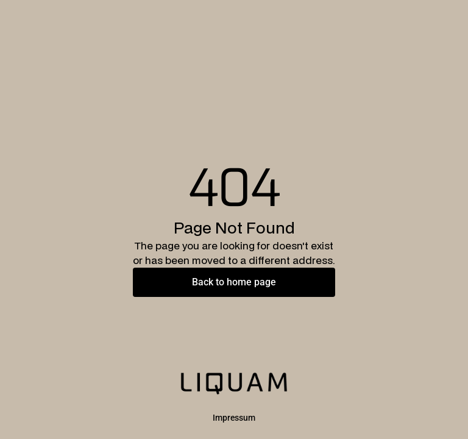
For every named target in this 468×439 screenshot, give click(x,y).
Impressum (234, 418)
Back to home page (234, 282)
